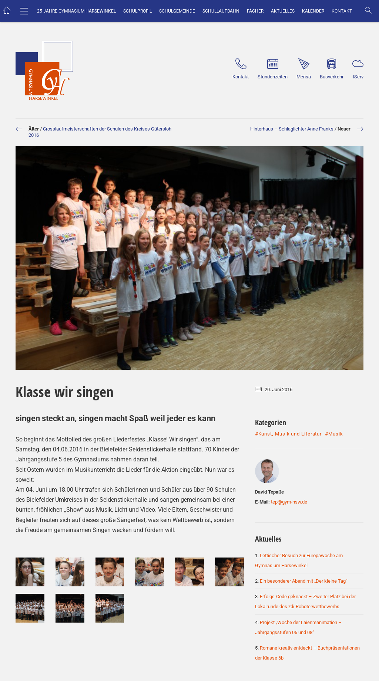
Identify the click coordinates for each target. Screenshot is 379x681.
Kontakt (342, 11)
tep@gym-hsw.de (289, 502)
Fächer (255, 11)
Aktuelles (283, 11)
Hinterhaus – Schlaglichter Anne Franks (291, 129)
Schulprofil (137, 11)
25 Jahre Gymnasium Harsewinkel (76, 11)
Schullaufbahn (220, 11)
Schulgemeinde (177, 11)
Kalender (313, 11)
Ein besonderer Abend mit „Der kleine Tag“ (304, 581)
